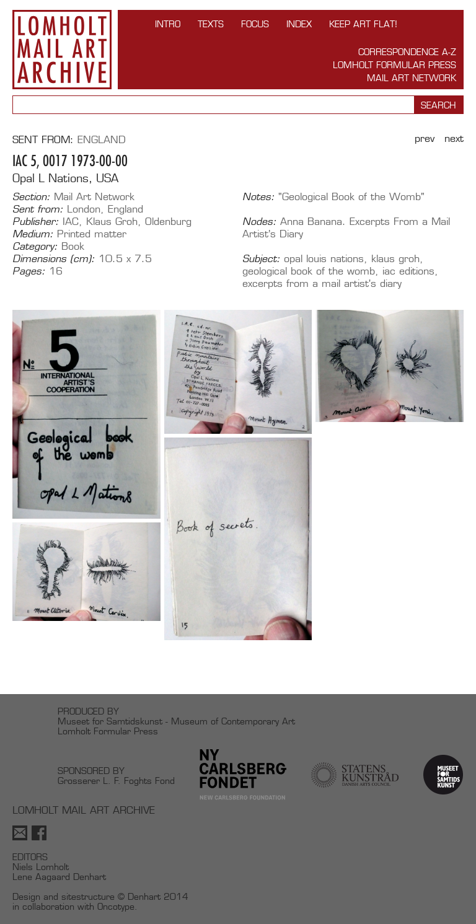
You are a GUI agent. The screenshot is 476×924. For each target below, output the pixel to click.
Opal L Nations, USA (65, 178)
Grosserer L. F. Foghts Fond (116, 780)
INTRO (167, 24)
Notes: (258, 197)
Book (72, 246)
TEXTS (211, 24)
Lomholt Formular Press (394, 64)
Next (454, 138)
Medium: (32, 234)
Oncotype (115, 906)
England (101, 140)
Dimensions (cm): (53, 259)
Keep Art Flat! (363, 24)
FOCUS (255, 24)
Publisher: (35, 222)
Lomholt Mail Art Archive (62, 49)
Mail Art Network (411, 78)
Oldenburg (168, 221)
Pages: (28, 271)
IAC (71, 221)
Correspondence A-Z (407, 51)
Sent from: (37, 209)
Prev (424, 138)
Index (299, 24)
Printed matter (91, 234)
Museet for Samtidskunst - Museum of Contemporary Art (176, 721)
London (83, 209)
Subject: (261, 259)
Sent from (41, 140)
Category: (35, 246)
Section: (31, 197)
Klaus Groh (112, 221)
